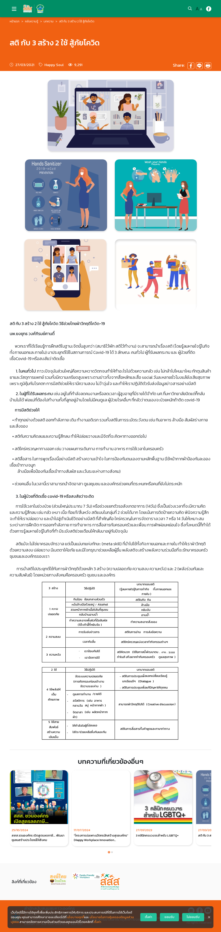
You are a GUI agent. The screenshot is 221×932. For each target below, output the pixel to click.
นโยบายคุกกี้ (75, 917)
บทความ (49, 21)
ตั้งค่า (97, 922)
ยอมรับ (169, 917)
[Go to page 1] (109, 852)
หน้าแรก (14, 21)
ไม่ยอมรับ (193, 917)
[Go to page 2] (112, 852)
